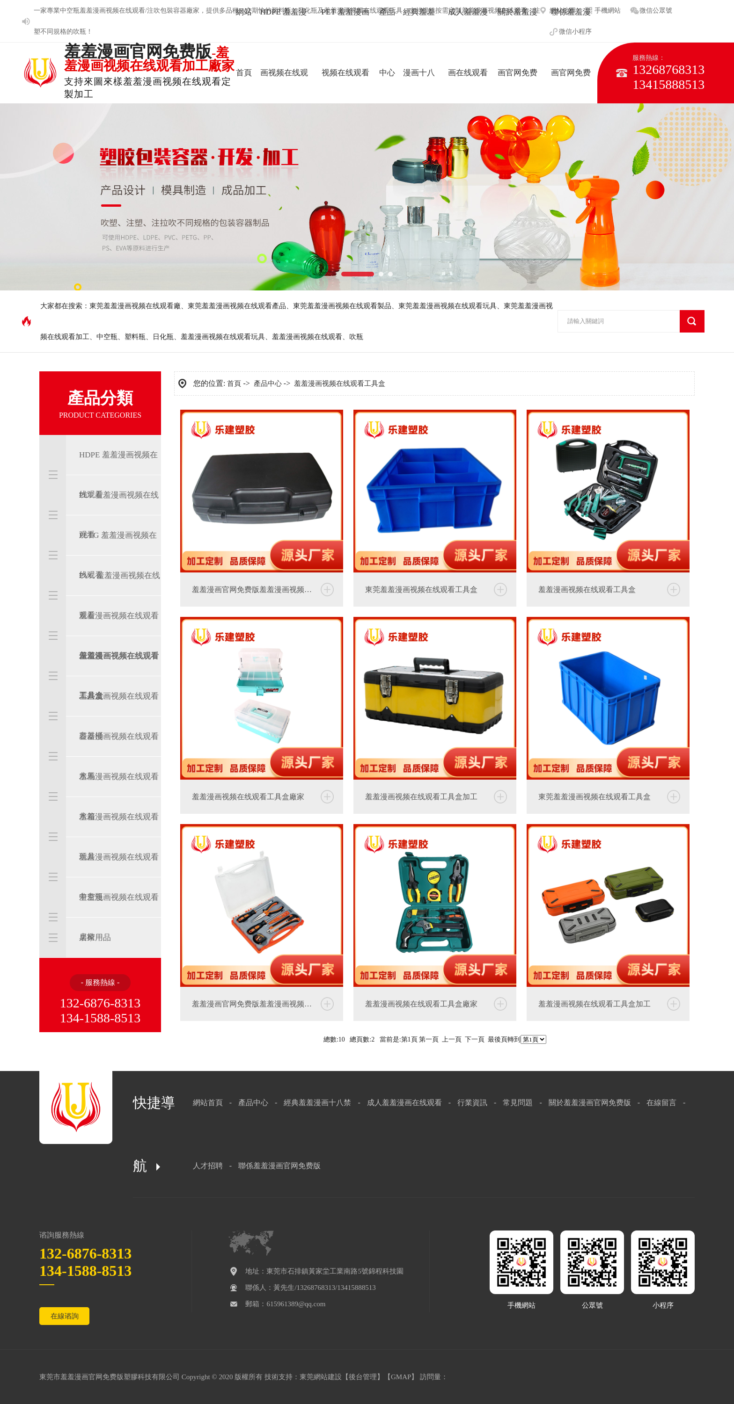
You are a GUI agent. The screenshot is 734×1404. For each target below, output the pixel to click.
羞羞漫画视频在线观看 (307, 336)
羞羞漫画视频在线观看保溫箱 (119, 635)
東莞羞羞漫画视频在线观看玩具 (447, 306)
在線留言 (661, 1103)
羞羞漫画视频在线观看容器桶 (119, 716)
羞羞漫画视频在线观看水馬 (119, 756)
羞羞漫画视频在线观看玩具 (223, 336)
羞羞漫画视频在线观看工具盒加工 (421, 797)
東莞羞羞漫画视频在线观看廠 (135, 306)
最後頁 (497, 1039)
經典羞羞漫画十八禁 (317, 1103)
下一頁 (474, 1039)
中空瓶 (70, 10)
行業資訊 (472, 1103)
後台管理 (363, 1377)
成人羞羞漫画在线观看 (404, 1103)
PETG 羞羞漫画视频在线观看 (118, 555)
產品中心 (268, 383)
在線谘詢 (65, 1316)
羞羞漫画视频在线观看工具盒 (119, 675)
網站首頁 (208, 1103)
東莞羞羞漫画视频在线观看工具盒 (421, 589)
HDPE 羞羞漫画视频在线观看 (118, 474)
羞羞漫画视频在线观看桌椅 (119, 917)
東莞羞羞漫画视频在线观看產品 (237, 306)
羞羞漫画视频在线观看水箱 (119, 796)
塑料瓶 (135, 336)
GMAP (401, 1377)
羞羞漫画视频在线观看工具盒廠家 (248, 797)
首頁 (234, 383)
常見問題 (518, 1103)
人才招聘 (208, 1166)
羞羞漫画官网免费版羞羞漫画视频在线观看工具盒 (267, 589)
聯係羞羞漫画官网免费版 (279, 1166)
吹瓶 (79, 31)
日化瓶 (163, 336)
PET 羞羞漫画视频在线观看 (119, 515)
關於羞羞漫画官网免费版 (590, 1103)
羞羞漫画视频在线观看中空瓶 (119, 877)
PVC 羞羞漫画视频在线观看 (119, 595)
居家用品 (95, 937)
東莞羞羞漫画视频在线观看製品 (342, 306)
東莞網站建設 (321, 1377)
